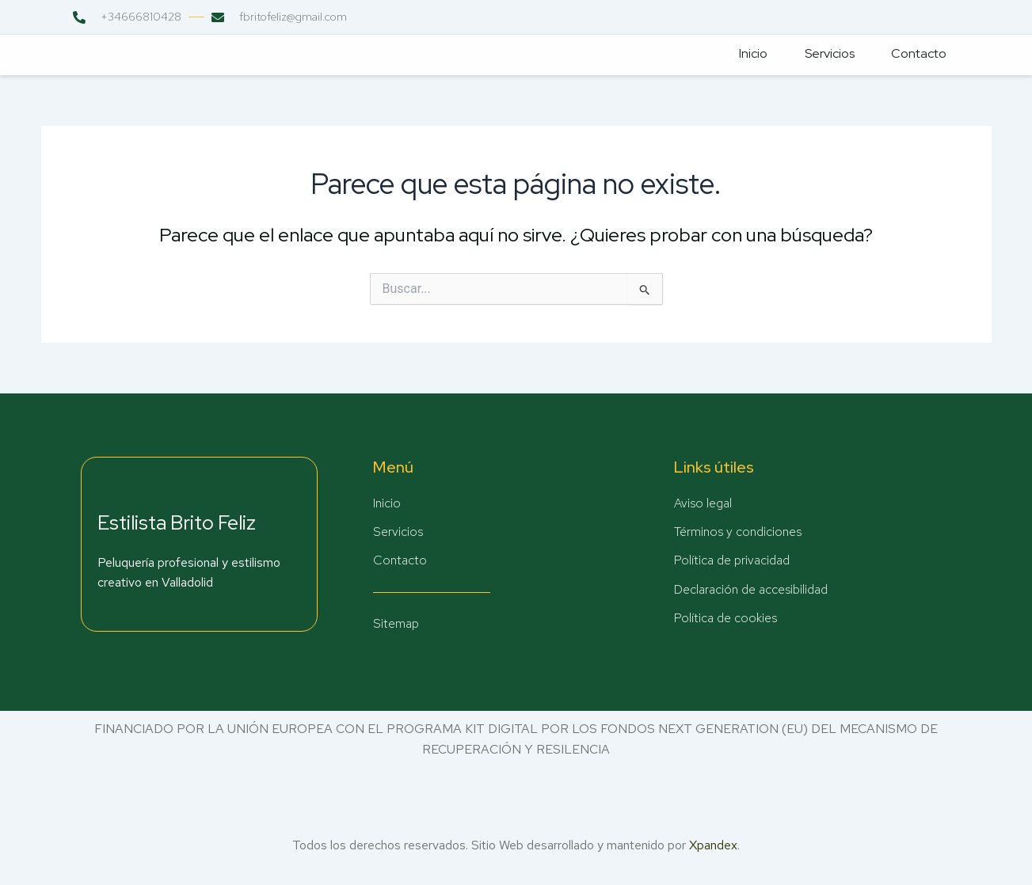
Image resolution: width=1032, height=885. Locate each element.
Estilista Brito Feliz (176, 522)
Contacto (915, 54)
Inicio (744, 54)
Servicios (823, 54)
